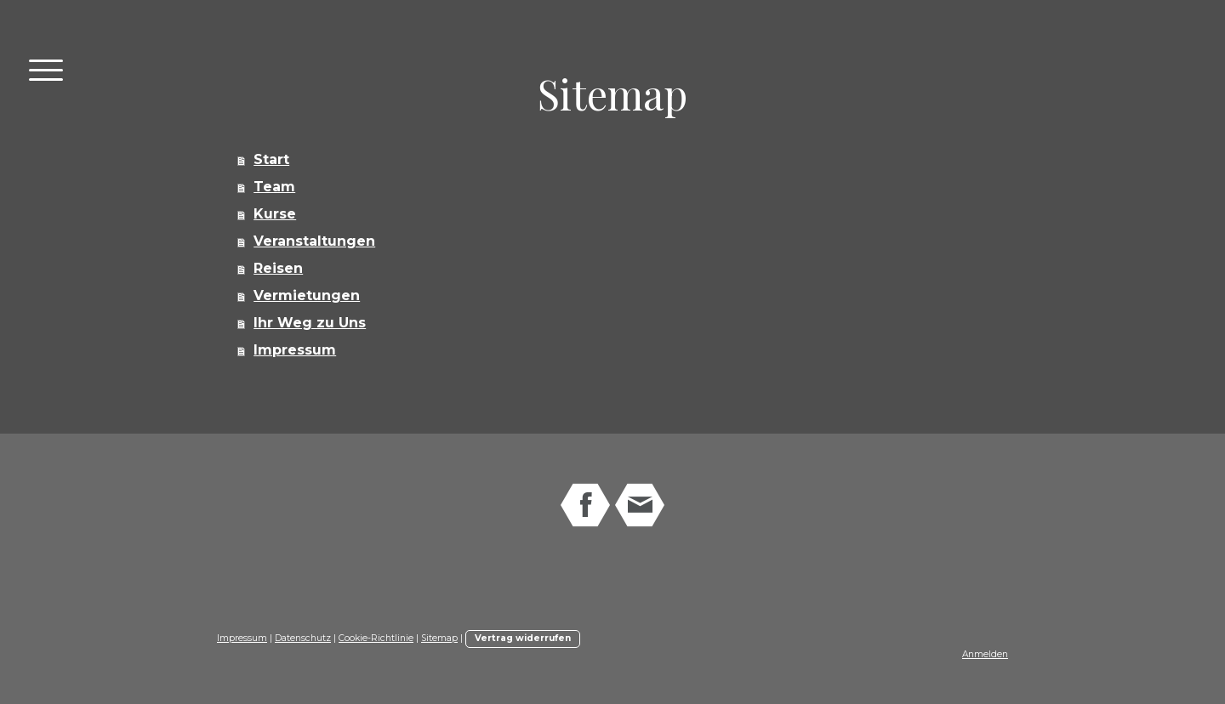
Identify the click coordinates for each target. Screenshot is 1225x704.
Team (274, 187)
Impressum (295, 350)
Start (271, 159)
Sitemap (439, 638)
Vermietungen (307, 295)
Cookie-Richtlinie (376, 638)
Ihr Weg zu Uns (310, 323)
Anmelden (985, 654)
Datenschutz (303, 638)
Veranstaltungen (314, 241)
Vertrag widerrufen (523, 638)
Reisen (278, 268)
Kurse (275, 214)
